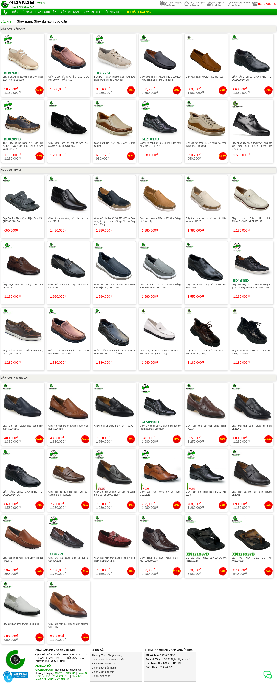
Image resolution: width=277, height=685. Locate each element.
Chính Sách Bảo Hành (104, 667)
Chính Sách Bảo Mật (103, 671)
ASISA (46, 676)
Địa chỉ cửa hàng (101, 676)
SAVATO (82, 673)
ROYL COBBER (60, 676)
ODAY (58, 673)
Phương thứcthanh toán (218, 3)
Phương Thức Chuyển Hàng (107, 655)
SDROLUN (70, 673)
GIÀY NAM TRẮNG (58, 679)
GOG (38, 676)
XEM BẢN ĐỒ (43, 665)
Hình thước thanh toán (104, 663)
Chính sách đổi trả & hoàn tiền (108, 659)
